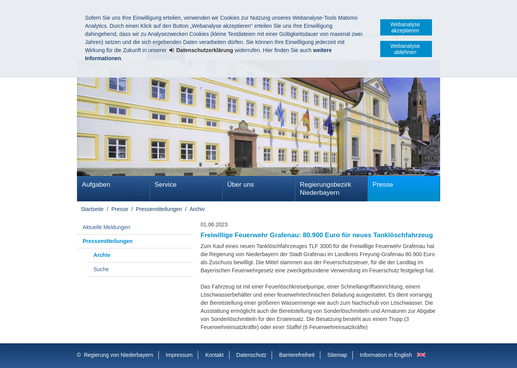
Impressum (179, 355)
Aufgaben (96, 184)
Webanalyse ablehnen (405, 49)
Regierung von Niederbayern (118, 355)
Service (166, 184)
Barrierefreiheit (297, 355)
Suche (101, 269)
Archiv (197, 209)
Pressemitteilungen (159, 209)
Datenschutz (251, 355)
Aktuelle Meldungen (106, 227)
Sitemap (337, 355)
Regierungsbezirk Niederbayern (325, 188)
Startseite (92, 209)
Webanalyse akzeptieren (405, 27)
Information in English (386, 355)
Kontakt (214, 355)
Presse (382, 184)
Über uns (240, 184)
